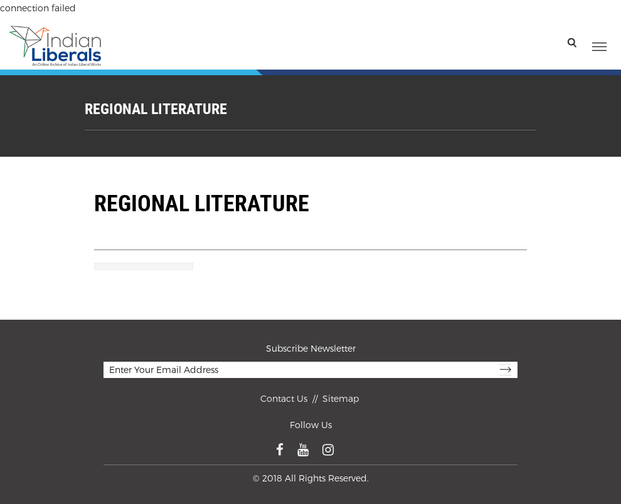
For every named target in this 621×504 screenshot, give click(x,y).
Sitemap (340, 398)
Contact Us (285, 398)
